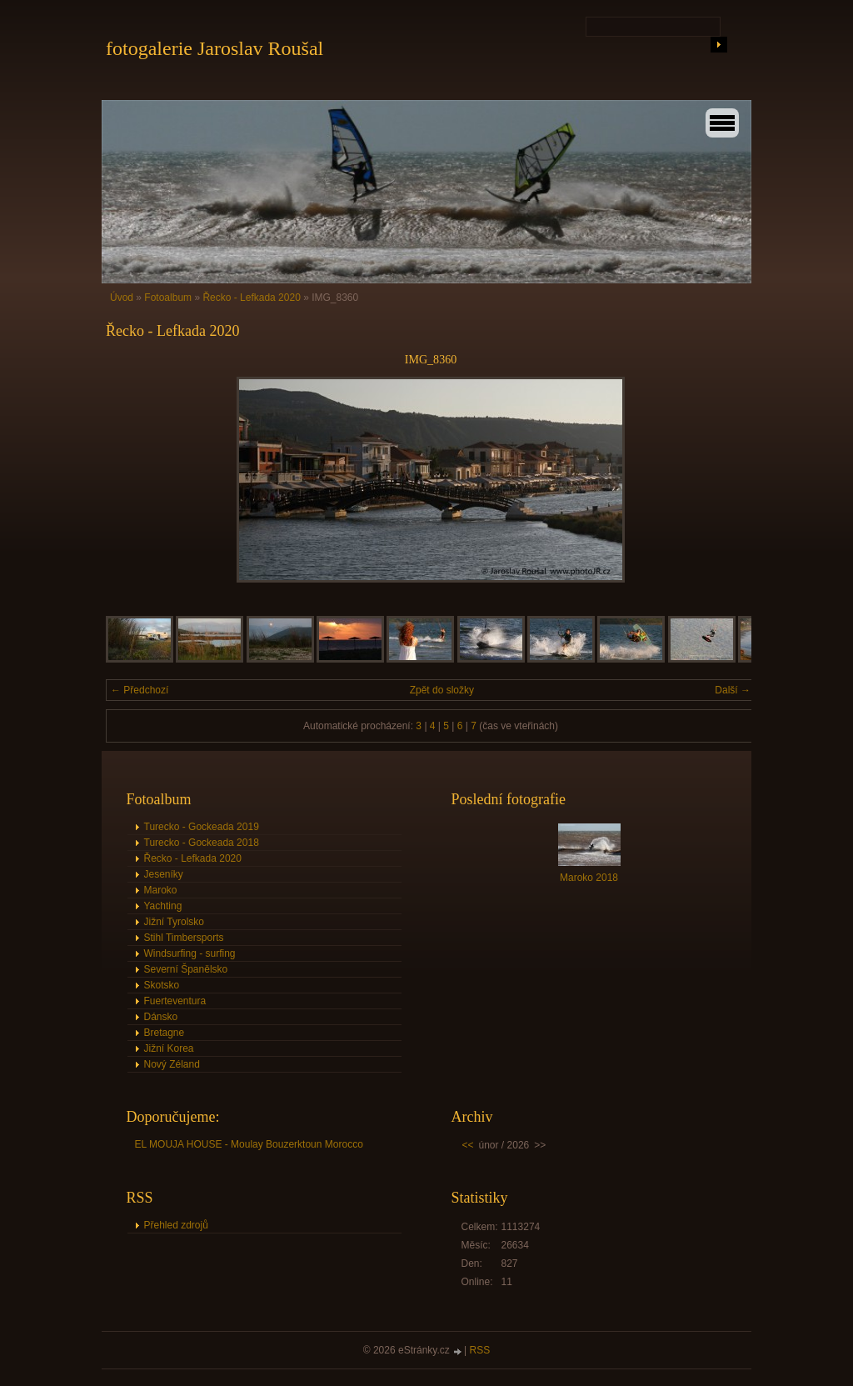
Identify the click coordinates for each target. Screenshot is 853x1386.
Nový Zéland (172, 1064)
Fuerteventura (175, 1001)
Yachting (163, 906)
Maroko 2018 (589, 877)
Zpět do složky (442, 690)
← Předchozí (139, 690)
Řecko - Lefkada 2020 (251, 297)
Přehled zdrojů (176, 1225)
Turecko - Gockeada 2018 (201, 842)
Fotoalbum (168, 297)
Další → (733, 690)
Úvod (121, 297)
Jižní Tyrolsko (174, 922)
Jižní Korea (169, 1048)
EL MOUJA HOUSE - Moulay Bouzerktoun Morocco (249, 1144)
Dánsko (161, 1017)
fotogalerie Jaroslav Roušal (214, 48)
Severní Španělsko (186, 969)
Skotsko (162, 985)
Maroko (160, 890)
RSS (480, 1350)
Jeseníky (163, 874)
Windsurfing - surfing (190, 953)
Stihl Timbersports (184, 937)
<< (468, 1145)
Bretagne (164, 1032)
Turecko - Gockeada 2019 (201, 827)
